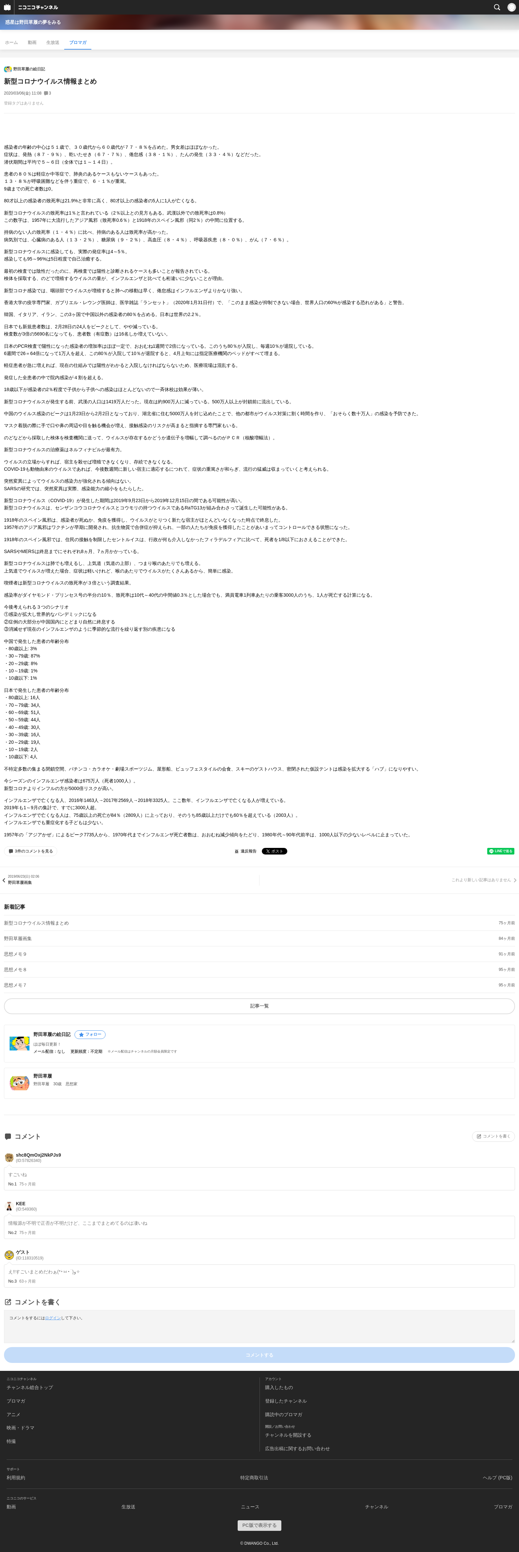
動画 (32, 42)
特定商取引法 (254, 1477)
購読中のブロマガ (283, 1414)
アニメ (14, 1414)
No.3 (12, 1281)
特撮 (11, 1441)
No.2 (12, 1233)
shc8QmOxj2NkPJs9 (38, 1157)
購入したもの (279, 1387)
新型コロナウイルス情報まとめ (36, 923)
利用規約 (16, 1477)
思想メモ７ (15, 985)
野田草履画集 (18, 938)
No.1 (12, 1184)
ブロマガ (77, 42)
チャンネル (376, 1506)
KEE (26, 1206)
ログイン (53, 1318)
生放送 (52, 42)
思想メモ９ (15, 954)
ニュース (250, 1506)
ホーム (11, 42)
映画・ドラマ (20, 1427)
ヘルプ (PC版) (497, 1477)
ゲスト (29, 1255)
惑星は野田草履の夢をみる (33, 22)
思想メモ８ (15, 969)
